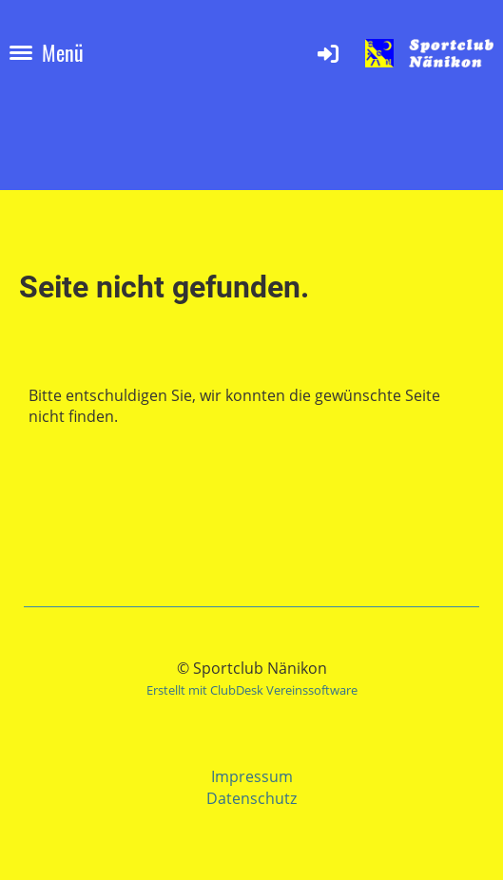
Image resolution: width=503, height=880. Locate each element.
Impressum (252, 776)
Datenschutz (251, 798)
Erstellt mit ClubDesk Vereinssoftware (252, 689)
